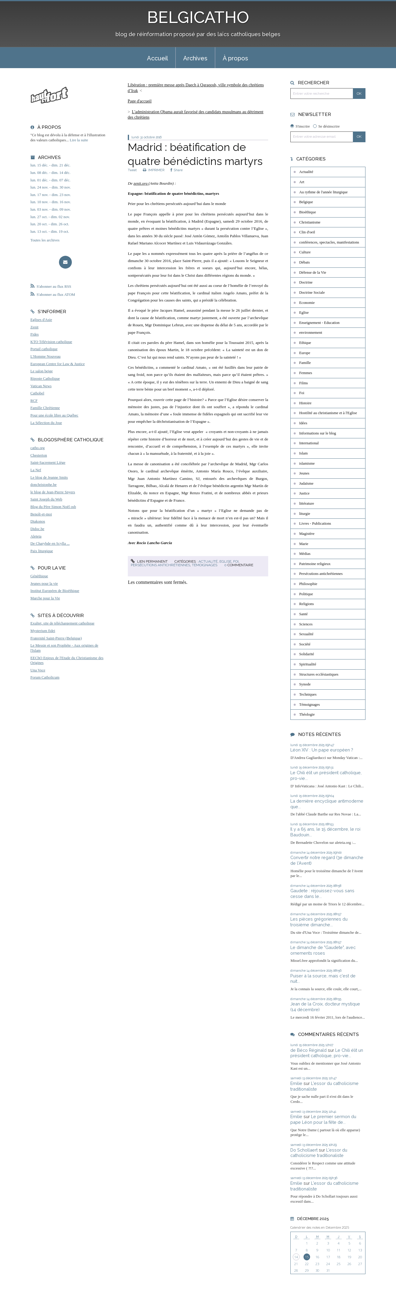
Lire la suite (79, 140)
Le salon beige (42, 371)
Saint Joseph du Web (46, 499)
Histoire (305, 403)
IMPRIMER (153, 170)
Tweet (132, 170)
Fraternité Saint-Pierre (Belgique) (56, 638)
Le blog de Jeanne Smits (49, 477)
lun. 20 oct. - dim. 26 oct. (50, 224)
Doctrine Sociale (312, 292)
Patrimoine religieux (314, 564)
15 (307, 1257)
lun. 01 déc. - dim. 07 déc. (51, 180)
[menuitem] (157, 57)
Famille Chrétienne (45, 408)
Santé (303, 614)
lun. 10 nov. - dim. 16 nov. (51, 202)
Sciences (305, 624)
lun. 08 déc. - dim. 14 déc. (51, 173)
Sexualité (306, 634)
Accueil (157, 58)
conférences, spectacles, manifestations (329, 242)
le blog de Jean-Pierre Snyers (53, 492)
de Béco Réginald (308, 1050)
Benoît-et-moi (41, 514)
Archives (195, 58)
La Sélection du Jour (46, 423)
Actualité (208, 561)
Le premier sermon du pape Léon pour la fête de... (323, 1119)
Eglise (225, 561)
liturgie (304, 514)
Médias (304, 554)
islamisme (307, 463)
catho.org (38, 448)
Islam (303, 453)
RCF (34, 401)
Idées (303, 423)
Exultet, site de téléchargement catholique (63, 623)
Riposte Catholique (45, 378)
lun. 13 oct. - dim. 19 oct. (50, 231)
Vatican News (41, 386)
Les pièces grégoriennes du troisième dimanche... (319, 921)
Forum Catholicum (45, 677)
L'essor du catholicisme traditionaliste (318, 1152)
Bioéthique (307, 212)
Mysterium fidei (43, 631)
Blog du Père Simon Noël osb (53, 507)
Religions (306, 604)
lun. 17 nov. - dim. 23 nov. (51, 195)
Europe (304, 353)
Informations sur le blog (317, 433)
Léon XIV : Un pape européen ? (321, 749)
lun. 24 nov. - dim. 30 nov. (51, 187)
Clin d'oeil (307, 232)
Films (303, 383)
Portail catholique (44, 349)
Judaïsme (306, 483)
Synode (304, 684)
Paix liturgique (42, 551)
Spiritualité (307, 664)
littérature (306, 503)
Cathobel (37, 393)
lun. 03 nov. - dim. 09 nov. (51, 209)
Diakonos (38, 521)
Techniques (307, 694)
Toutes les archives (45, 240)
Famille (305, 363)
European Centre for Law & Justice (58, 364)
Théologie (307, 714)
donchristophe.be (44, 485)
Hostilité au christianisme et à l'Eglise (328, 413)
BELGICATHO (198, 17)
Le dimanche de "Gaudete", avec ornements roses (323, 950)
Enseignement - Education (319, 323)
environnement (310, 332)
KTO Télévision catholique (51, 342)
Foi (236, 561)
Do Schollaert (304, 1149)
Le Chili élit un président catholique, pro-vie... (326, 1053)
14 (296, 1257)
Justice (304, 493)
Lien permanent (149, 561)
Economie (307, 303)
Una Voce (38, 670)
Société (304, 644)
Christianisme (309, 222)
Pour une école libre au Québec (54, 415)
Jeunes (304, 473)
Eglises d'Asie (41, 320)
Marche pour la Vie (45, 598)
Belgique (306, 202)
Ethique (305, 343)
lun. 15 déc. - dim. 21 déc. (51, 165)
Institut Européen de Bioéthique (55, 591)
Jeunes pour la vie (44, 583)
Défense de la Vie (312, 272)
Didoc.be (38, 529)
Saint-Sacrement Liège (48, 462)
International (308, 443)
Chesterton (39, 455)
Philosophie (308, 584)
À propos (235, 58)
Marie (303, 544)
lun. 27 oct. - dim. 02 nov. (50, 217)
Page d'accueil (140, 101)
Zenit (35, 327)
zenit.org (140, 183)
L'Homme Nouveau (46, 356)
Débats (304, 262)
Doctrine (305, 282)
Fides (35, 334)
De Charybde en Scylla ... (50, 543)
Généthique (39, 576)
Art (301, 182)
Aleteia (36, 536)
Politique (306, 594)
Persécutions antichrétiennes (160, 565)
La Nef (36, 470)
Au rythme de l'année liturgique (323, 192)
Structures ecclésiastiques (318, 674)
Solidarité (306, 654)
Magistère (306, 534)
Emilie (296, 1083)
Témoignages (204, 565)
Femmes (305, 373)
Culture (304, 252)
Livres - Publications (315, 523)
